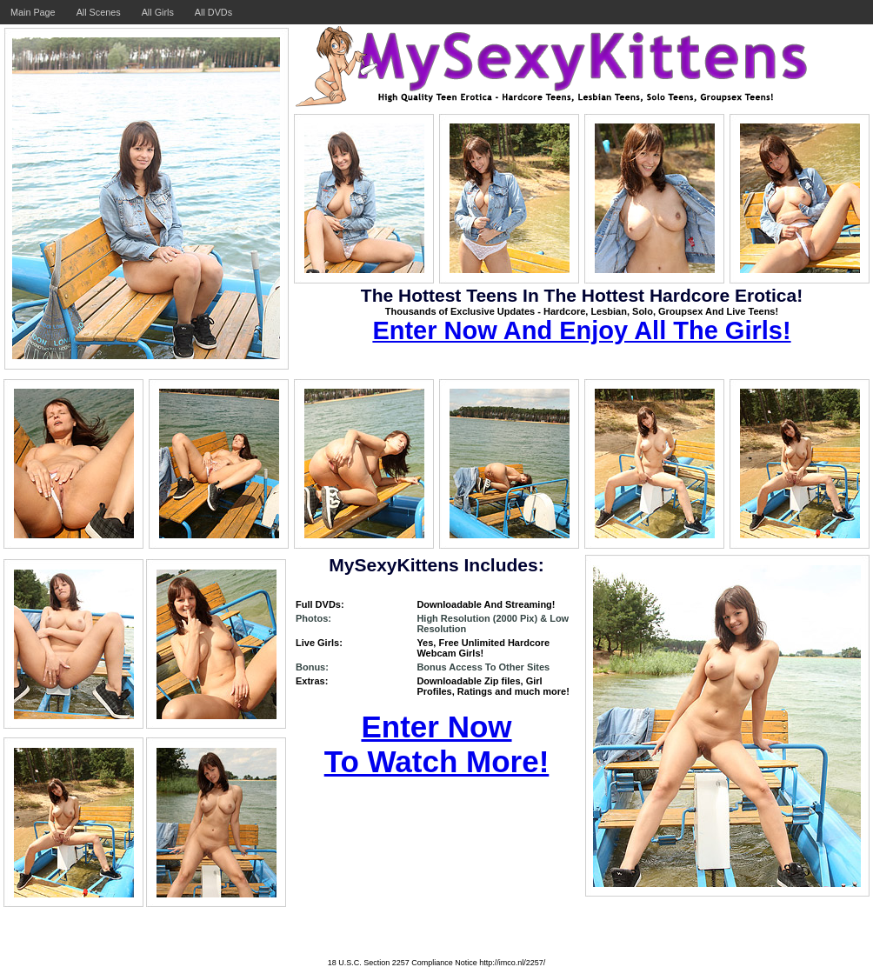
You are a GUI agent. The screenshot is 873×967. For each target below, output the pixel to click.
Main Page (33, 12)
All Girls (158, 12)
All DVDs (213, 12)
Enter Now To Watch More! (437, 744)
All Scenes (99, 12)
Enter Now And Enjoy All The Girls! (581, 330)
